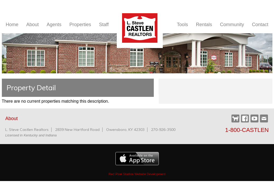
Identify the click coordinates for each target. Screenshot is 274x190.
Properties (80, 24)
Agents (54, 24)
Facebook (245, 118)
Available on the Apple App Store (137, 158)
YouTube (254, 118)
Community (232, 24)
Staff (104, 24)
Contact (260, 24)
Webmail (264, 118)
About (32, 24)
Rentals (204, 24)
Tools (182, 24)
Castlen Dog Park (235, 118)
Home (12, 24)
